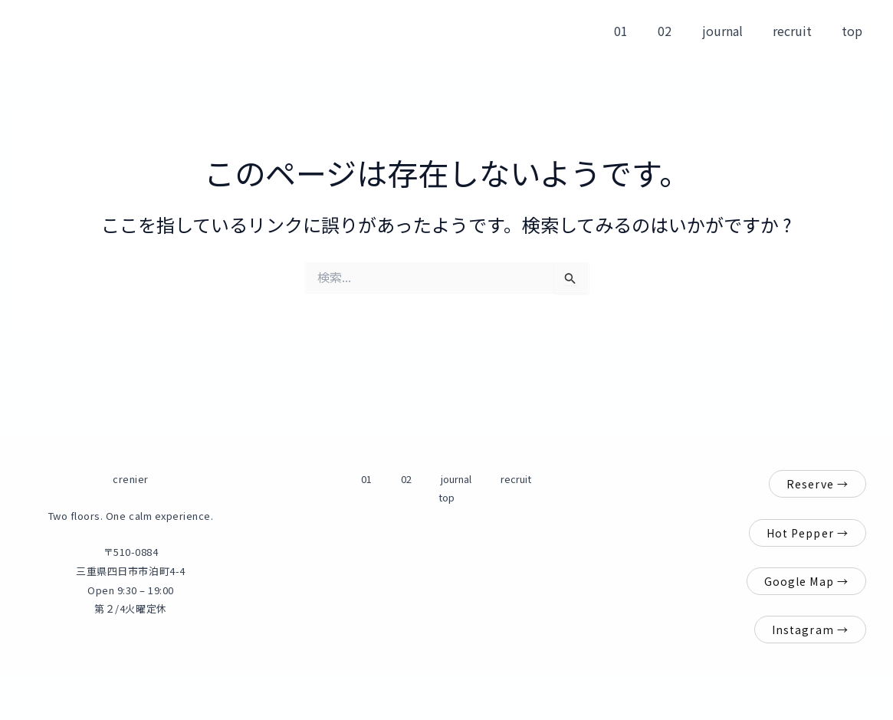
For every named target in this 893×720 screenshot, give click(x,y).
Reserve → (817, 484)
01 (646, 30)
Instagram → (810, 629)
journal (736, 30)
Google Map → (806, 581)
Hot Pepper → (808, 533)
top (855, 30)
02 (684, 30)
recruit (800, 30)
